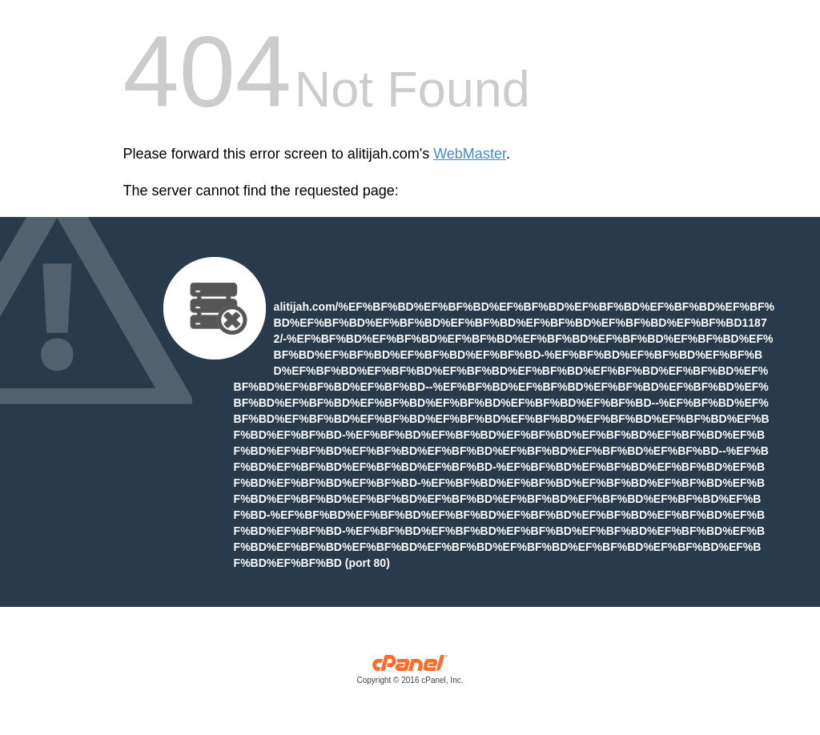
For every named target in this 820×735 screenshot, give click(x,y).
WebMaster (469, 154)
